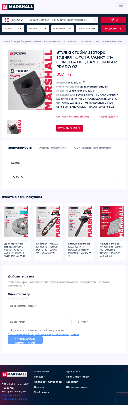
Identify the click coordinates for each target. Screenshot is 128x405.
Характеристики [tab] (52, 147)
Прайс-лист (41, 392)
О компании (41, 372)
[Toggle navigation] (121, 6)
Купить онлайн (69, 128)
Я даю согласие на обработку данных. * (39, 330)
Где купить (73, 372)
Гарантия (72, 382)
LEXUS (15, 162)
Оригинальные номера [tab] (92, 147)
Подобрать (113, 28)
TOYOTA (17, 176)
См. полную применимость (73, 117)
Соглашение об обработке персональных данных (43, 334)
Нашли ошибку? (108, 117)
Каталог (18, 19)
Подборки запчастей (48, 382)
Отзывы (39, 387)
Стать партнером (77, 377)
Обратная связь (76, 387)
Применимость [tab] (20, 147)
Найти (113, 19)
